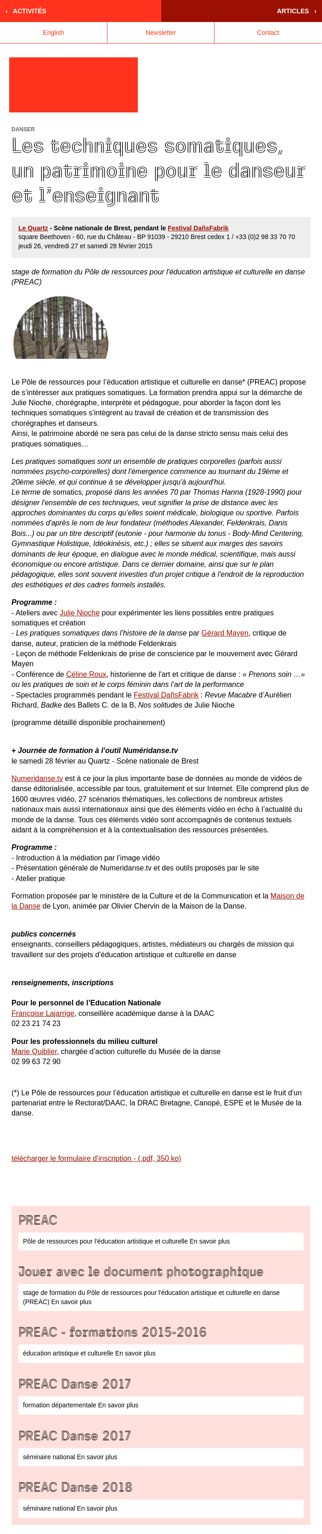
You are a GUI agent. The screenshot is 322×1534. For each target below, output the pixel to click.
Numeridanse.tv (37, 778)
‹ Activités (26, 11)
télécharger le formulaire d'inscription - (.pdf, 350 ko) (96, 1158)
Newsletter (161, 32)
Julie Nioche (80, 613)
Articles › (296, 11)
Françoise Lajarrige (42, 1013)
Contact (268, 32)
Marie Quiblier (34, 1051)
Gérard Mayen (225, 633)
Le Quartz (33, 228)
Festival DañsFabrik (198, 228)
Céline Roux (86, 674)
